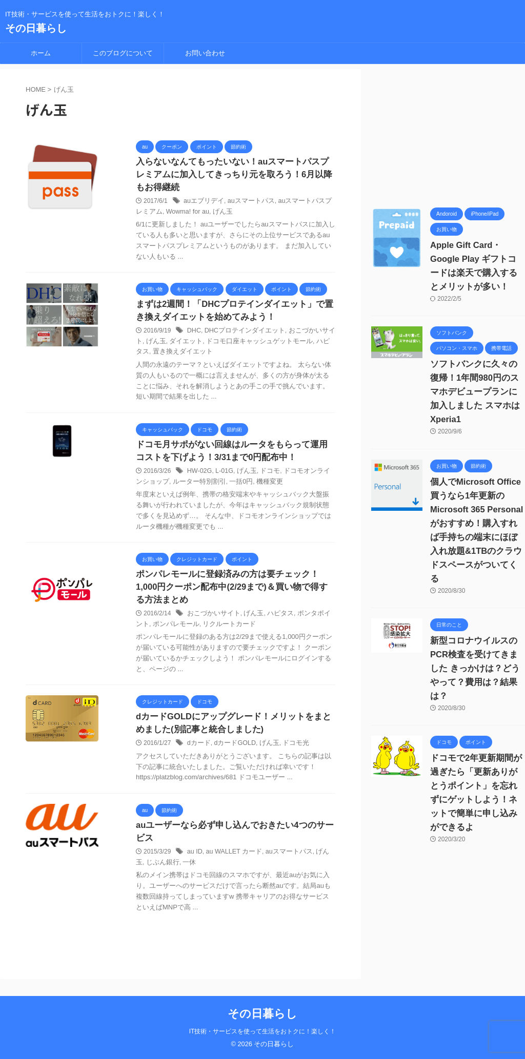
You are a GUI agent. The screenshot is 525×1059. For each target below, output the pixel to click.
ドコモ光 (289, 749)
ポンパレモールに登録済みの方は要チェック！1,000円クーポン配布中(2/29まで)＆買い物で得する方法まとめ (233, 591)
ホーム (41, 53)
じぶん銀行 (151, 869)
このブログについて (123, 53)
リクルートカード (207, 628)
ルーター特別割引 (182, 484)
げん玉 (205, 213)
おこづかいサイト (306, 333)
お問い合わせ (205, 53)
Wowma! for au (172, 213)
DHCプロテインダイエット (241, 333)
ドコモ (266, 474)
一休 (176, 869)
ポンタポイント (311, 618)
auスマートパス (246, 202)
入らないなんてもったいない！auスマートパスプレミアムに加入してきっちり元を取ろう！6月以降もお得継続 (235, 175)
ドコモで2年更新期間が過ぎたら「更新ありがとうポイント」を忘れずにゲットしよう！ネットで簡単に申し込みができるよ (477, 744)
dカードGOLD (232, 749)
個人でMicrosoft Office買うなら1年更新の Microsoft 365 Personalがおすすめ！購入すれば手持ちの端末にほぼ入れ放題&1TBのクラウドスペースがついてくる (475, 509)
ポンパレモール (157, 628)
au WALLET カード (231, 858)
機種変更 (248, 484)
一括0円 (221, 484)
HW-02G (199, 474)
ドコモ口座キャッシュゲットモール (241, 343)
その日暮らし (36, 28)
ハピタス (306, 343)
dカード (198, 749)
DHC (193, 333)
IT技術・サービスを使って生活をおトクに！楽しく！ (262, 1031)
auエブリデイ (202, 202)
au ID (194, 858)
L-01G (222, 474)
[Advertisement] (448, 133)
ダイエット (173, 343)
